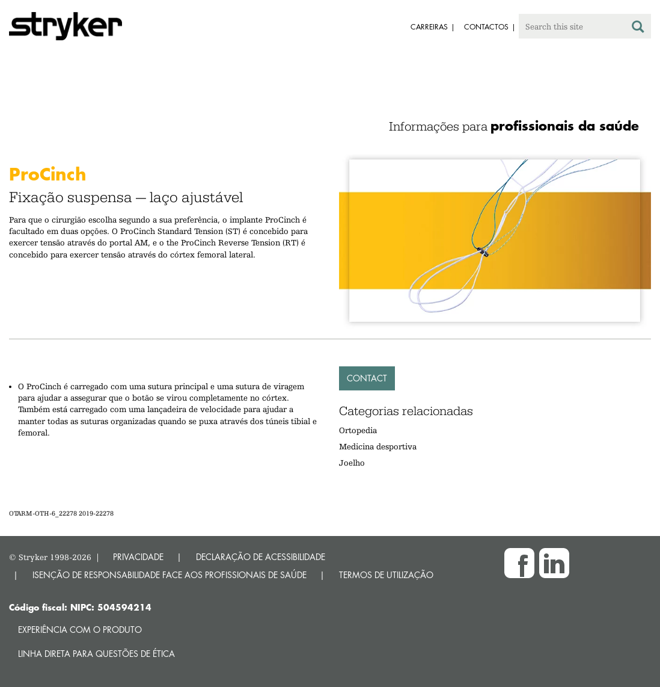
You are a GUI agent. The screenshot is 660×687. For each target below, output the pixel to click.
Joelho (352, 462)
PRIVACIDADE (138, 556)
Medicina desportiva (378, 446)
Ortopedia (358, 430)
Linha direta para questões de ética (96, 653)
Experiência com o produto (80, 629)
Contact (367, 378)
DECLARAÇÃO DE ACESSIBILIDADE (260, 556)
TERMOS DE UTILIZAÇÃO (386, 575)
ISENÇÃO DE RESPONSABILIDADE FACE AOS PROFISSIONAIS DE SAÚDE (169, 575)
